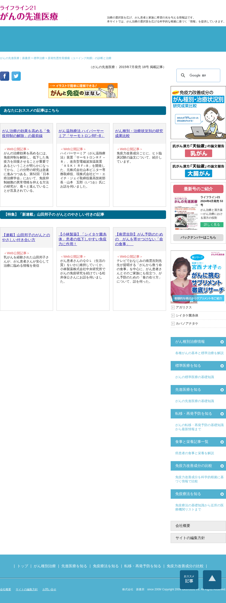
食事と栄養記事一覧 (191, 442)
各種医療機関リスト (208, 44)
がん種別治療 (45, 566)
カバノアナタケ (187, 323)
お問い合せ (49, 589)
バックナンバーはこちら (198, 237)
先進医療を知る (188, 389)
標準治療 (56, 33)
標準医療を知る (188, 365)
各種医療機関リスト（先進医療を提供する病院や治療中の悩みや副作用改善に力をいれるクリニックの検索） (203, 8)
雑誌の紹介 (18, 44)
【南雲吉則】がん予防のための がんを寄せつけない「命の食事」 (139, 239)
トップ (22, 566)
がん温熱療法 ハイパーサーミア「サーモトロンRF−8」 (82, 133)
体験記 (208, 33)
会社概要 (182, 526)
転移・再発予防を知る (193, 413)
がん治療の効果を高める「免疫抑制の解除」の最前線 (26, 133)
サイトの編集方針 (190, 538)
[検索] (198, 75)
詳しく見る (212, 224)
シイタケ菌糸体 (187, 315)
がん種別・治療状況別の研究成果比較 (139, 133)
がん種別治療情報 (190, 341)
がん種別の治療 (18, 33)
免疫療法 (94, 44)
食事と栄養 (164, 8)
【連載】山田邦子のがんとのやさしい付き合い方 (26, 237)
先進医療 (56, 44)
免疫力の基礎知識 (132, 44)
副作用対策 (94, 33)
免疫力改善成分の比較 (127, 8)
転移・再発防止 (170, 33)
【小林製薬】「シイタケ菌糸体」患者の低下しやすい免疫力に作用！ (83, 239)
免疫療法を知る (188, 494)
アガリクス (184, 307)
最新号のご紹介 (198, 189)
